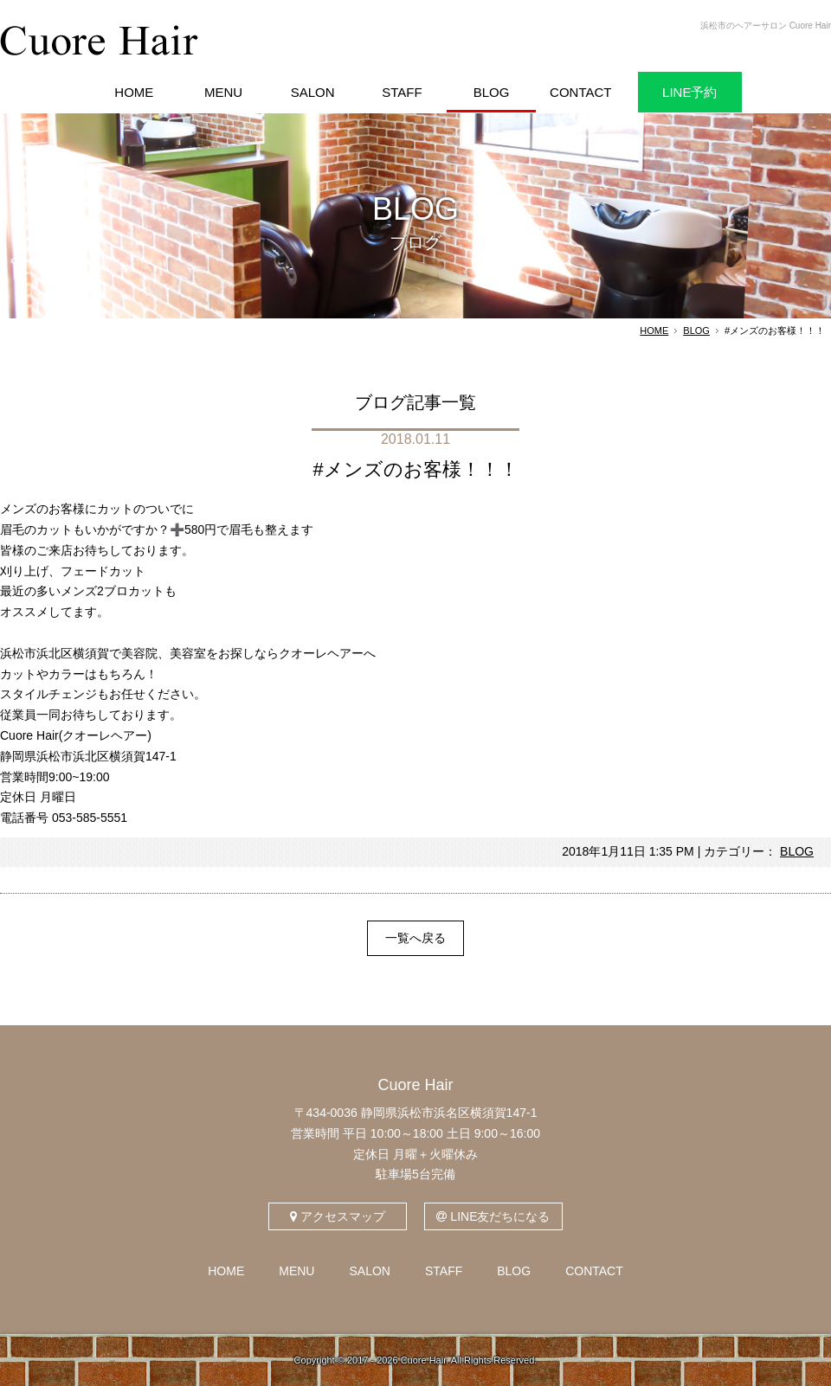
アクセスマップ (337, 1216)
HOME (654, 330)
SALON (369, 1271)
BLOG (696, 330)
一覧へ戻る (415, 938)
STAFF (443, 1271)
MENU (296, 1271)
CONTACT (594, 1271)
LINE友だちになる (493, 1216)
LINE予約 (689, 92)
